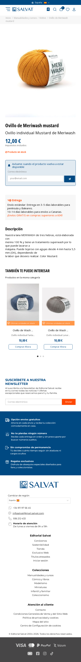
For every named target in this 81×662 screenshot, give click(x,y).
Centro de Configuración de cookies (40, 625)
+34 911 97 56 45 (22, 507)
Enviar (68, 401)
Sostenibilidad (40, 544)
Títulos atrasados (40, 556)
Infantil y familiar (40, 591)
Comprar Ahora (23, 346)
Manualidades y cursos (40, 575)
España (40, 2)
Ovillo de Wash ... (23, 330)
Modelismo (40, 583)
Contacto (40, 609)
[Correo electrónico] (33, 402)
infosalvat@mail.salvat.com (28, 513)
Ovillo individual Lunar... (58, 335)
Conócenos (40, 540)
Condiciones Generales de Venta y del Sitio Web (41, 613)
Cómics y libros (40, 579)
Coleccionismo (40, 595)
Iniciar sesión (40, 560)
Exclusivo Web (40, 552)
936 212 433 (19, 518)
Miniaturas (41, 587)
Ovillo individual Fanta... (23, 335)
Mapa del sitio (41, 621)
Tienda (41, 548)
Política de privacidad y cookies (40, 617)
